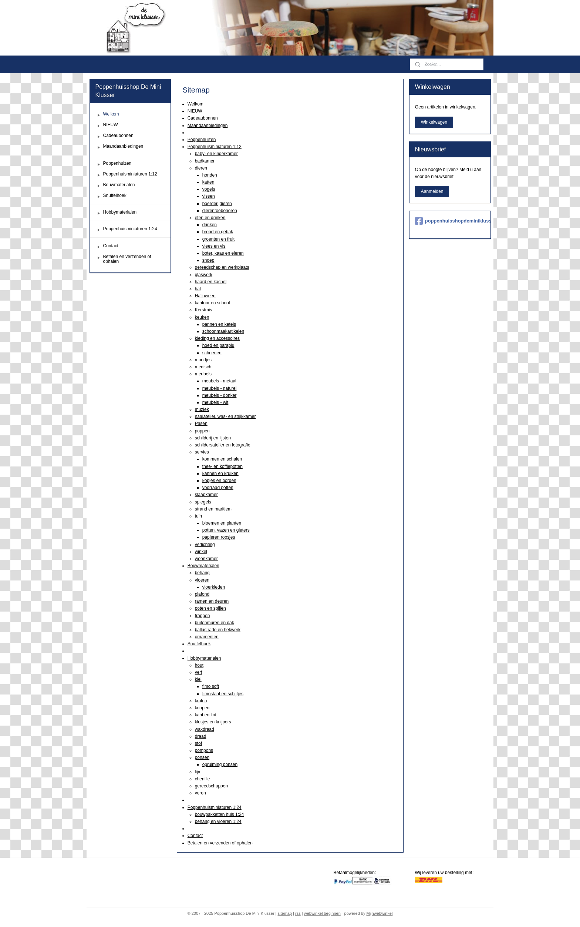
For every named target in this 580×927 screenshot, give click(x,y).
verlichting (205, 544)
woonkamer (206, 558)
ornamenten (206, 636)
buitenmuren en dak (214, 622)
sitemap (285, 913)
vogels (208, 189)
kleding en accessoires (217, 338)
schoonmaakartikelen (223, 331)
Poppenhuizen (201, 139)
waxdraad (204, 729)
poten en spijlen (210, 608)
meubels (203, 374)
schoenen (211, 352)
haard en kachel (210, 281)
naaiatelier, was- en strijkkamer (225, 416)
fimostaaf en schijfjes (222, 693)
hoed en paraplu (218, 345)
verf (198, 672)
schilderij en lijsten (212, 438)
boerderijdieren (217, 203)
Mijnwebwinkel (379, 913)
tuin (198, 516)
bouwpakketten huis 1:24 (219, 814)
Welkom (195, 104)
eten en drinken (210, 217)
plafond (202, 594)
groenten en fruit (218, 239)
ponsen (202, 757)
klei (198, 679)
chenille (202, 779)
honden (209, 175)
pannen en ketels (219, 324)
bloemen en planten (221, 523)
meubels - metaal (219, 381)
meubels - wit (215, 402)
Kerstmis (203, 309)
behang (202, 572)
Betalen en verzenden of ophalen (219, 843)
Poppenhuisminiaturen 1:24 (214, 807)
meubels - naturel (219, 388)
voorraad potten (217, 487)
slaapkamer (206, 494)
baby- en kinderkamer (216, 153)
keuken (202, 317)
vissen (208, 196)
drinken (209, 224)
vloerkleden (213, 587)
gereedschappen (211, 786)
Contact (194, 835)
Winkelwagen (434, 122)
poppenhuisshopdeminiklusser (450, 221)
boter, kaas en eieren (222, 253)
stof (198, 743)
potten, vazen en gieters (225, 530)
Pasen (201, 423)
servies (202, 452)
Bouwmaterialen (203, 565)
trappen (202, 615)
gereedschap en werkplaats (222, 267)
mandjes (203, 359)
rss (298, 913)
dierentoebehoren (219, 210)
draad (200, 736)
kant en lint (205, 714)
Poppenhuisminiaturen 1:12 (214, 146)
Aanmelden (432, 191)
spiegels (203, 502)
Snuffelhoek (198, 643)
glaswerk (203, 274)
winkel (201, 551)
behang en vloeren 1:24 (218, 821)
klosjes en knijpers (213, 721)
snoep (208, 260)
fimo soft (210, 686)
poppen (202, 431)
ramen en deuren (211, 601)
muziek (202, 409)
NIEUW (194, 111)
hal (197, 288)
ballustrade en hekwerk (217, 629)
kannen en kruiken (220, 473)
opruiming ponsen (219, 764)
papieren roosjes (218, 537)
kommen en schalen (222, 459)
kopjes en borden (219, 480)
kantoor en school (212, 302)
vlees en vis (213, 246)
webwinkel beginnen (322, 913)
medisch (203, 366)
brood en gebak (217, 231)
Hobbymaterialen (204, 658)
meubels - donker (219, 395)
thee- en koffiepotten (222, 466)
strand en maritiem (213, 509)
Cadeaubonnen (202, 118)
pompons (204, 750)
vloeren (202, 580)
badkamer (204, 161)
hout (199, 665)
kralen (201, 700)
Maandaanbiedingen (207, 125)
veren (200, 793)
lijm (198, 771)
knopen (202, 707)
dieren (201, 168)
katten (208, 182)
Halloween (205, 295)
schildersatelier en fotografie (222, 445)
